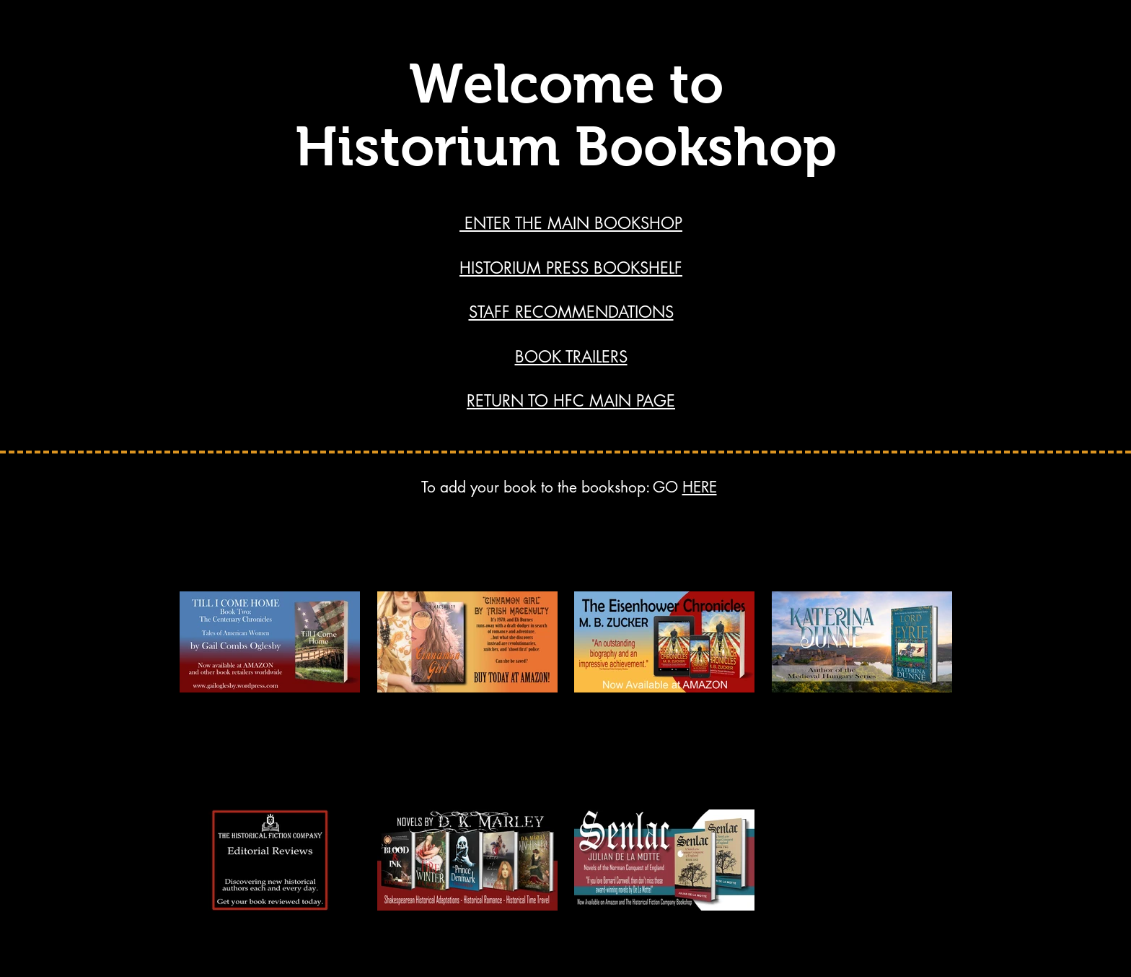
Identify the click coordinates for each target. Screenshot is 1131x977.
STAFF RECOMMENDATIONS (571, 312)
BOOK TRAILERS (571, 357)
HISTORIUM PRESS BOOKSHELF (570, 268)
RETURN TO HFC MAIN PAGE (571, 401)
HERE (699, 487)
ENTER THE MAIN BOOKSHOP (570, 223)
